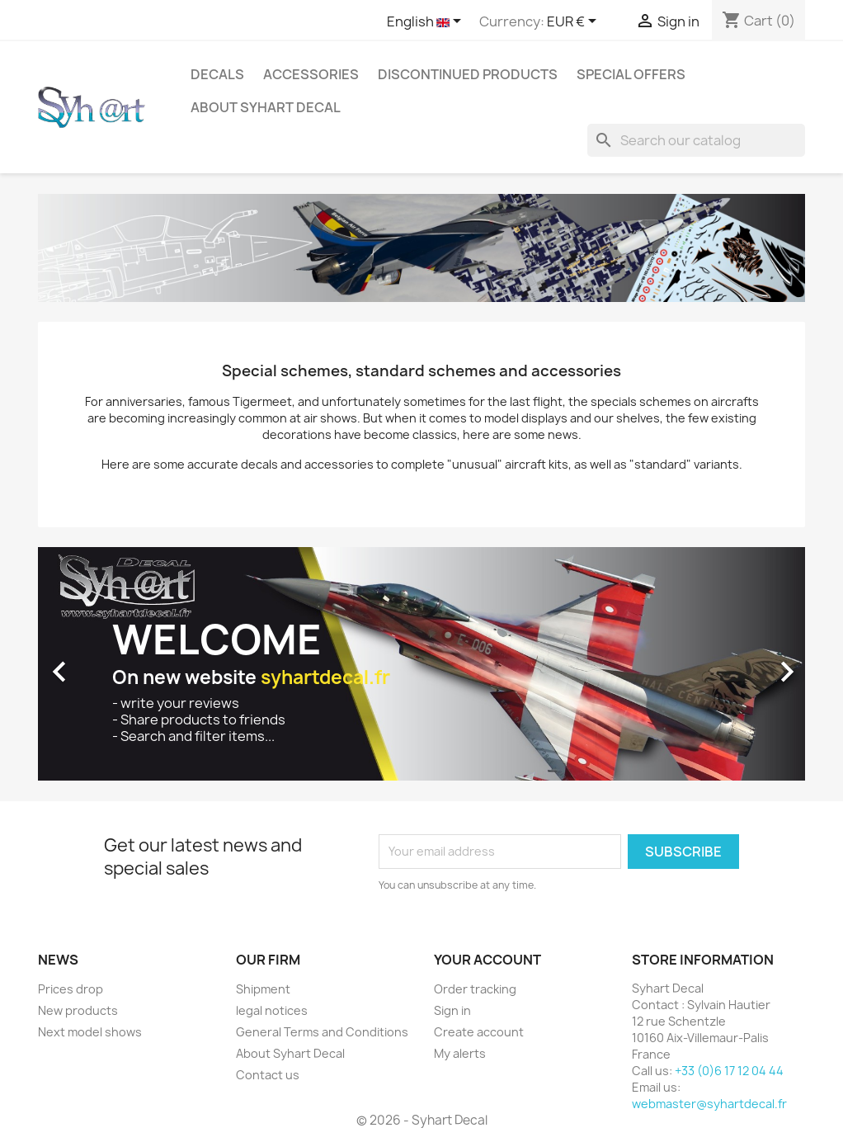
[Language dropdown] (427, 22)
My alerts (460, 1053)
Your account (487, 960)
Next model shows (90, 1032)
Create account (479, 1032)
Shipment (263, 989)
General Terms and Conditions (322, 1032)
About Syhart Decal (266, 107)
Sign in (452, 1010)
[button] (95, 663)
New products (78, 1010)
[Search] (696, 140)
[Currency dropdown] (574, 22)
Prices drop (70, 989)
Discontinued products (468, 74)
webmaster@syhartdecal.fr (709, 1103)
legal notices (272, 1010)
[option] (421, 663)
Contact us (267, 1075)
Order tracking (475, 989)
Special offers (631, 74)
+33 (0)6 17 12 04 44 (729, 1070)
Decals (217, 74)
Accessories (311, 74)
